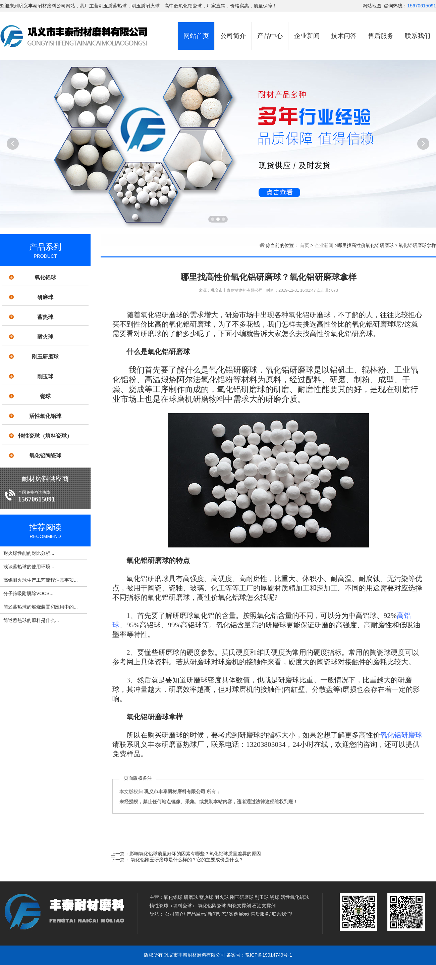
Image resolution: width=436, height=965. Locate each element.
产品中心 (270, 35)
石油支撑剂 (264, 905)
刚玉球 (45, 376)
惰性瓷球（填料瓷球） (45, 436)
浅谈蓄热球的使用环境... (28, 566)
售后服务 (380, 35)
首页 (304, 245)
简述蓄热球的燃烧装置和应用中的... (40, 607)
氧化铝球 (45, 277)
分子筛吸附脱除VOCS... (28, 593)
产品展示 (195, 914)
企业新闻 (307, 35)
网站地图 (372, 5)
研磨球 (45, 297)
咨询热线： (395, 5)
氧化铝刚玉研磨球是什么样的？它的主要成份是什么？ (186, 859)
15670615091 (421, 5)
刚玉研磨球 (45, 356)
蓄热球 (45, 317)
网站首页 (196, 35)
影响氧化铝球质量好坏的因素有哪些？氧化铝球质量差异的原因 (195, 853)
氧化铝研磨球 (401, 735)
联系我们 (417, 35)
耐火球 (45, 337)
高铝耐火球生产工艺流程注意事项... (40, 580)
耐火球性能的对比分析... (28, 553)
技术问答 (344, 35)
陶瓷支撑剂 (239, 905)
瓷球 (45, 396)
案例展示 (238, 914)
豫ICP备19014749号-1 (268, 955)
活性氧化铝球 (45, 416)
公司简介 (233, 35)
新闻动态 (217, 914)
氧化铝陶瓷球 (45, 456)
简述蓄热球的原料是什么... (31, 620)
